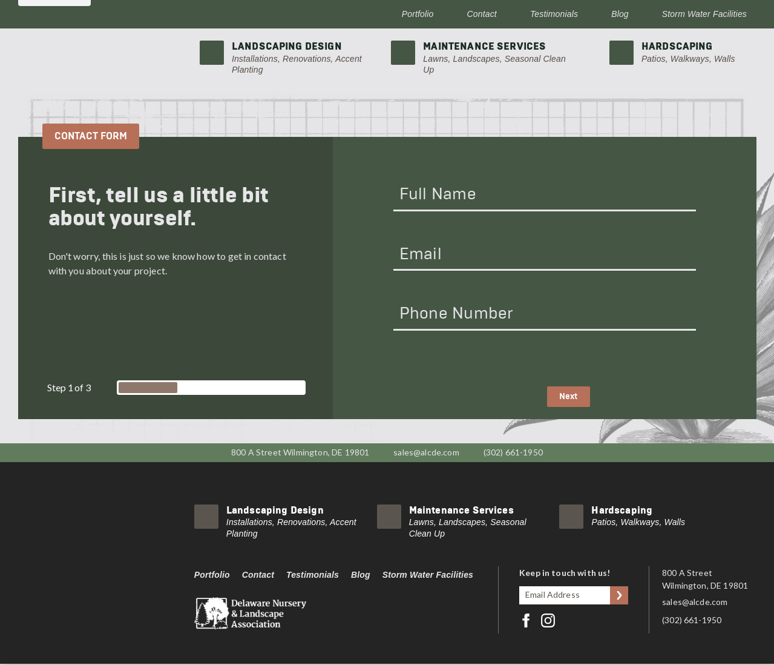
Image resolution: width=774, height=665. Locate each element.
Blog (620, 14)
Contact (482, 14)
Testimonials (554, 14)
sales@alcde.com (426, 453)
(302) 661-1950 (513, 453)
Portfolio (418, 14)
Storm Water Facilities (704, 14)
